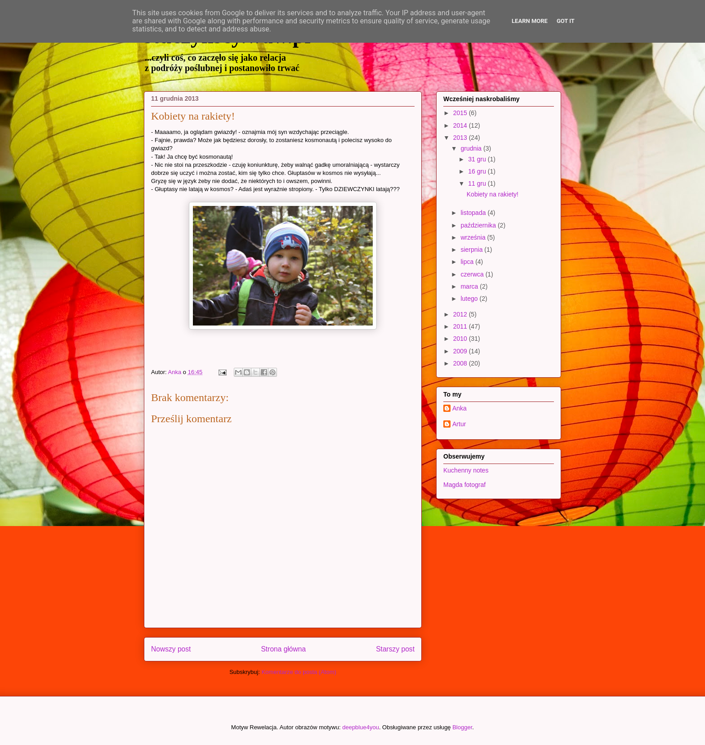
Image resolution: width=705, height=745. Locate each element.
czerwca (472, 274)
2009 (461, 351)
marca (470, 286)
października (479, 225)
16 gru (478, 171)
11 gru (478, 183)
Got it (566, 21)
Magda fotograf (464, 484)
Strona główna (283, 649)
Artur (459, 424)
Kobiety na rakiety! (492, 194)
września (473, 237)
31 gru (478, 159)
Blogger (462, 727)
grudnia (471, 148)
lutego (469, 298)
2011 (461, 326)
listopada (473, 212)
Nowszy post (171, 649)
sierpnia (472, 249)
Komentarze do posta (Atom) (299, 672)
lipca (467, 261)
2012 (461, 314)
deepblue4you (360, 727)
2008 (461, 363)
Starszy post (395, 649)
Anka (459, 408)
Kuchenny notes (465, 470)
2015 (461, 112)
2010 (461, 338)
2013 (461, 137)
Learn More (530, 21)
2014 (461, 125)
